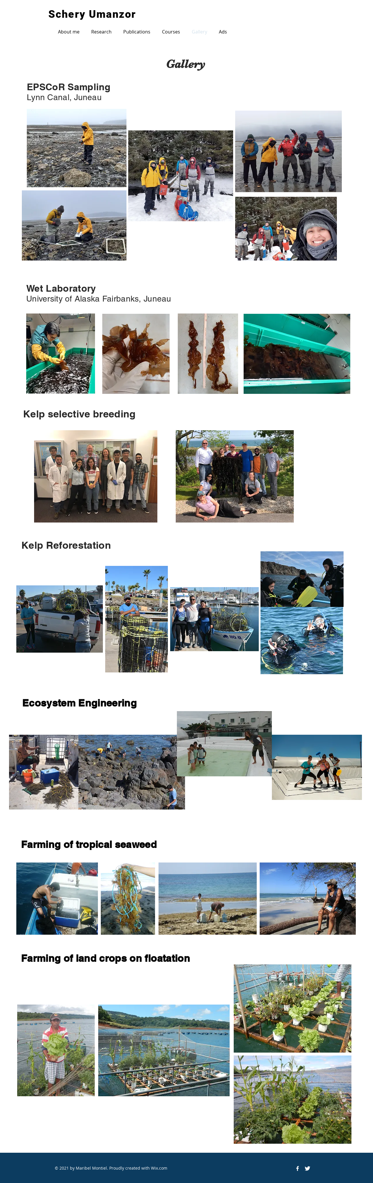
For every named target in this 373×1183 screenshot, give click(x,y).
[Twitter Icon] (307, 1168)
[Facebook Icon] (297, 1168)
